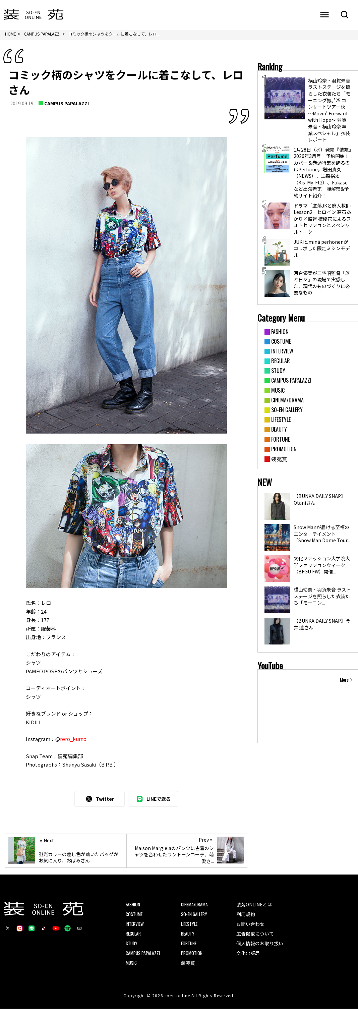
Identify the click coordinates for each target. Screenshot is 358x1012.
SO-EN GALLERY (195, 916)
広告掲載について (255, 936)
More (344, 682)
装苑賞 (188, 966)
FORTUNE (189, 946)
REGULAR (134, 936)
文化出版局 (248, 956)
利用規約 (245, 916)
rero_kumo (73, 741)
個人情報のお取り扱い (259, 946)
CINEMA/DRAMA (195, 906)
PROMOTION (191, 956)
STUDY (132, 946)
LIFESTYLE (190, 926)
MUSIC (131, 966)
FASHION (133, 906)
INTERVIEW (135, 926)
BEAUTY (188, 936)
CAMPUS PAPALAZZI (66, 105)
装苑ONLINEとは (254, 906)
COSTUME (134, 916)
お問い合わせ (250, 926)
